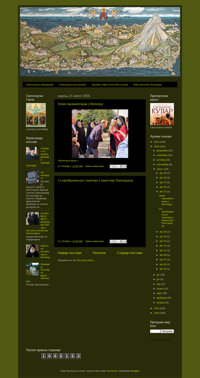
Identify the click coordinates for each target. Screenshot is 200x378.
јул (158, 274)
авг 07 (163, 259)
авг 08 (163, 255)
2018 (157, 313)
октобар (161, 160)
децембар (162, 150)
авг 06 (163, 264)
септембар (163, 164)
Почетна (99, 253)
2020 (157, 146)
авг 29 (163, 173)
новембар (162, 155)
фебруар (162, 297)
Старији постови (129, 253)
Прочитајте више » (68, 160)
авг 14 (163, 245)
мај (159, 284)
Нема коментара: (95, 166)
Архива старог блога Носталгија (110, 84)
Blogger (135, 371)
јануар (160, 302)
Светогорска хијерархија (40, 84)
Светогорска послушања (72, 84)
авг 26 (163, 187)
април (160, 288)
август (160, 169)
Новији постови (69, 253)
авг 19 (163, 231)
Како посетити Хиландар (147, 84)
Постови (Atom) (85, 260)
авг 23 (163, 191)
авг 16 (163, 241)
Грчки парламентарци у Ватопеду (80, 104)
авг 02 (163, 269)
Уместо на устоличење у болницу (45, 251)
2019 (157, 308)
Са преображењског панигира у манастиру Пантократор (95, 180)
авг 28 (163, 177)
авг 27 (163, 182)
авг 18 (163, 236)
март (160, 293)
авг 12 (163, 250)
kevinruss (112, 371)
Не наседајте (44, 175)
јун (158, 279)
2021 (157, 142)
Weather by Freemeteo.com (160, 340)
